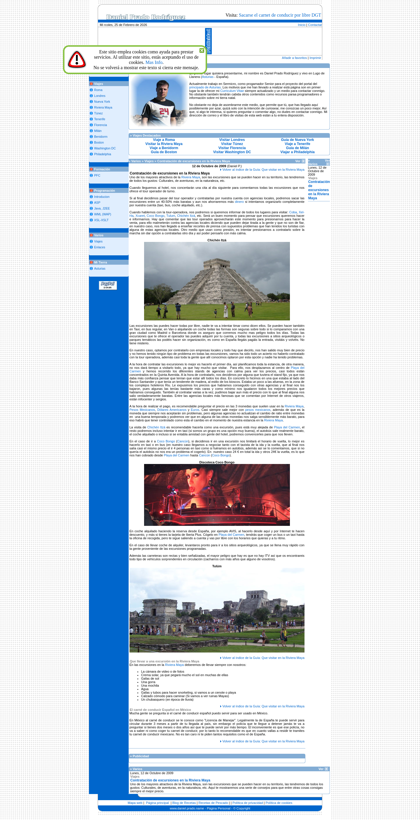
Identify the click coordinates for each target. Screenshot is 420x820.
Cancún (182, 441)
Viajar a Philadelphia (297, 152)
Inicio (302, 25)
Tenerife (99, 119)
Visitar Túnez (232, 144)
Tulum (170, 215)
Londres (100, 95)
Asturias (100, 268)
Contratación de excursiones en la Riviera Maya (319, 190)
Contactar (315, 25)
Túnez (98, 113)
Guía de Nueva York (297, 140)
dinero (239, 201)
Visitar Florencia (232, 148)
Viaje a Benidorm (164, 148)
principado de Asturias (205, 87)
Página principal (157, 803)
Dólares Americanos (171, 409)
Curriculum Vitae (232, 91)
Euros (195, 409)
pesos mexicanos (258, 409)
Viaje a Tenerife (297, 144)
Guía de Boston (164, 152)
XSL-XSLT (101, 220)
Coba (293, 212)
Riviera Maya (103, 107)
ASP (97, 202)
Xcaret (140, 215)
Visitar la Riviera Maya (164, 144)
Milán (98, 130)
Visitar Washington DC (232, 152)
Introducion (102, 196)
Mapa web (135, 803)
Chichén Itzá (186, 215)
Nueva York (102, 101)
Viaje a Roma (164, 140)
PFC (97, 175)
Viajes (98, 241)
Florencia (100, 125)
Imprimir (315, 58)
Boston (99, 142)
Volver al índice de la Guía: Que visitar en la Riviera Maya (263, 169)
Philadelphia (102, 154)
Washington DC (105, 148)
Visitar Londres (232, 140)
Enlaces (99, 247)
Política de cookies (279, 803)
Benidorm (101, 136)
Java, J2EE (102, 208)
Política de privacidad (247, 803)
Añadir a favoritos (294, 58)
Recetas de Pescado (213, 803)
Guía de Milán (297, 148)
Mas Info (154, 62)
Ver (300, 161)
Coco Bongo (155, 215)
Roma (98, 90)
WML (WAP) (102, 214)
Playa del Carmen (287, 427)
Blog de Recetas (184, 803)
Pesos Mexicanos (142, 409)
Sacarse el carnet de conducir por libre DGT (280, 15)
